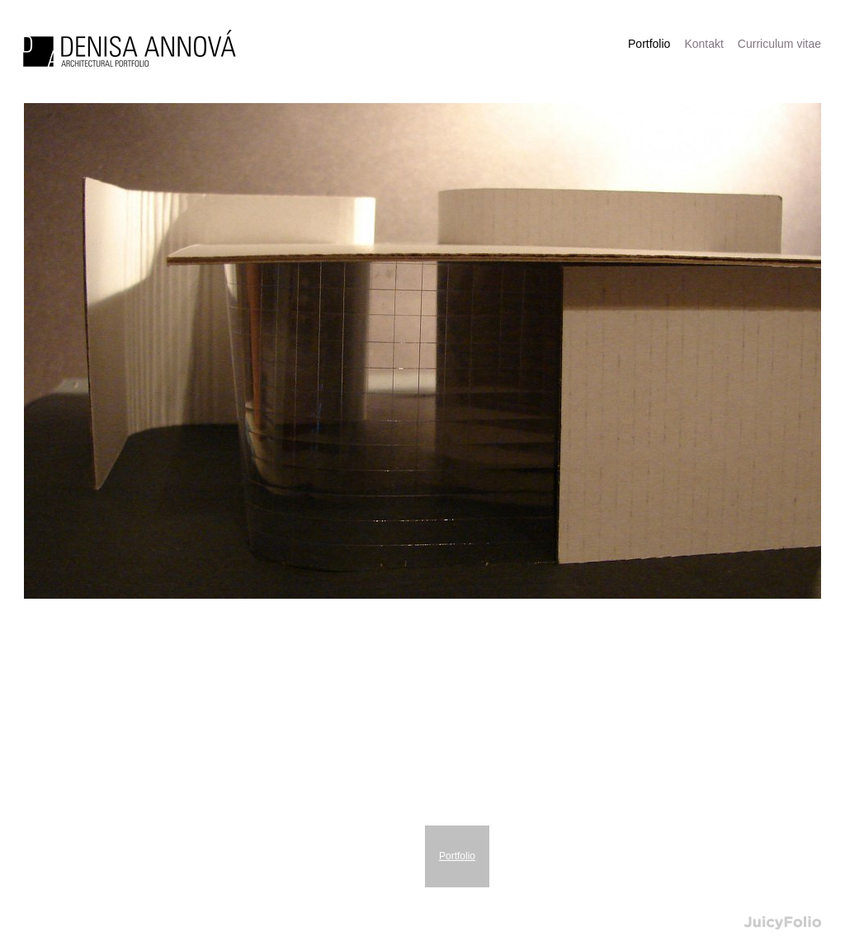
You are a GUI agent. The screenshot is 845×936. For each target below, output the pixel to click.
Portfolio (457, 856)
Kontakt (703, 43)
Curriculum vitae (779, 43)
